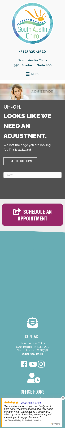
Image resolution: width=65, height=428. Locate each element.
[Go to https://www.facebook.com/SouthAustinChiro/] (23, 365)
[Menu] (32, 74)
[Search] (32, 175)
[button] (20, 161)
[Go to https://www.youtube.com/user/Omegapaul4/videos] (32, 364)
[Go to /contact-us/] (32, 337)
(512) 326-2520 (32, 51)
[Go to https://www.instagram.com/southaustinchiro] (41, 365)
